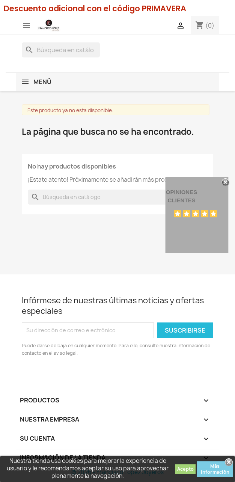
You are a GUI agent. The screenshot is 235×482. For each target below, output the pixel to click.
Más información (215, 469)
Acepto (185, 469)
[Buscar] (61, 49)
